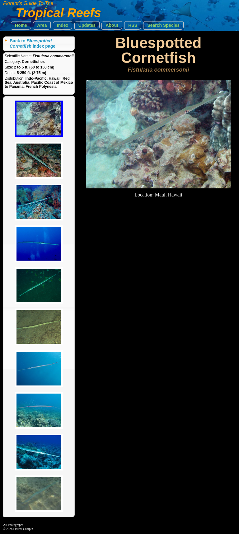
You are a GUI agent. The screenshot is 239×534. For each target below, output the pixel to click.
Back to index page (32, 43)
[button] (21, 25)
